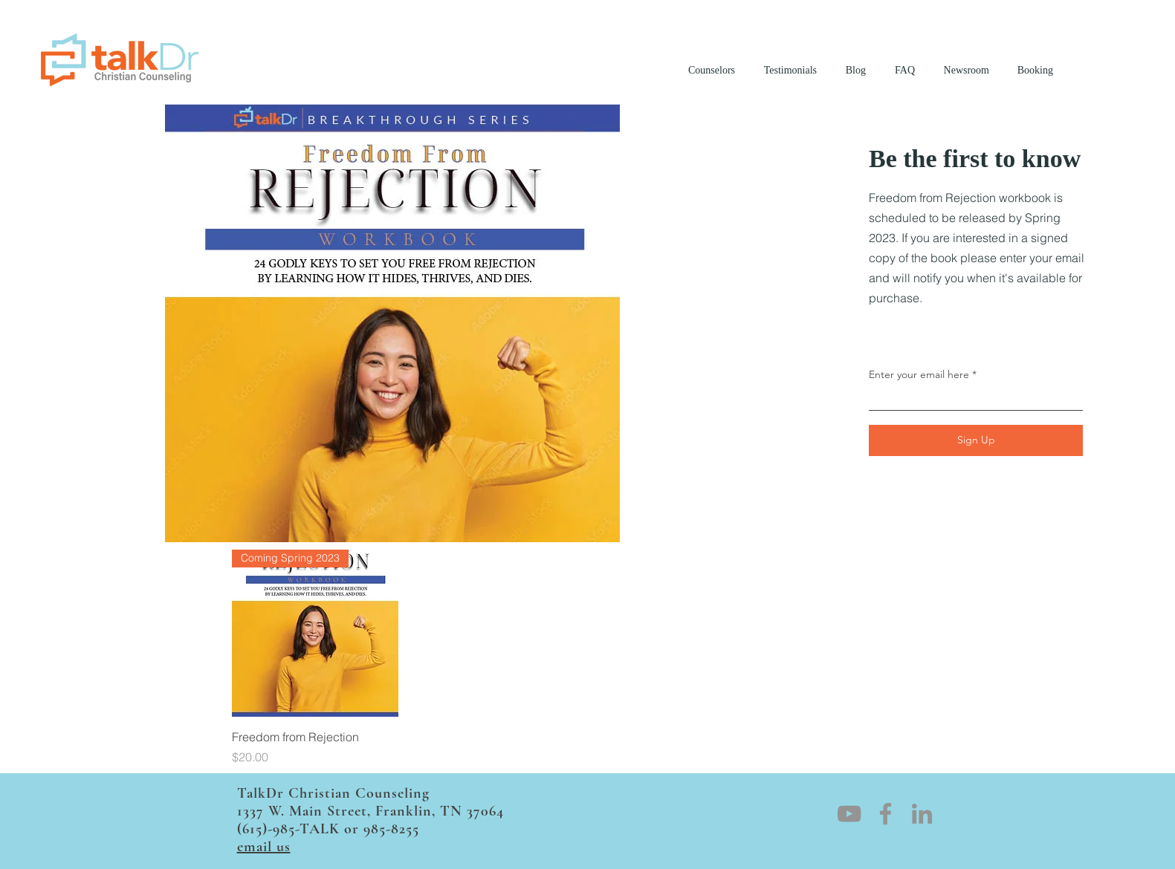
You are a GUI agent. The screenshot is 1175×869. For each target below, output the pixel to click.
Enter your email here (919, 374)
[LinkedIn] (921, 813)
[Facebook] (885, 813)
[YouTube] (849, 813)
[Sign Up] (976, 440)
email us (264, 847)
